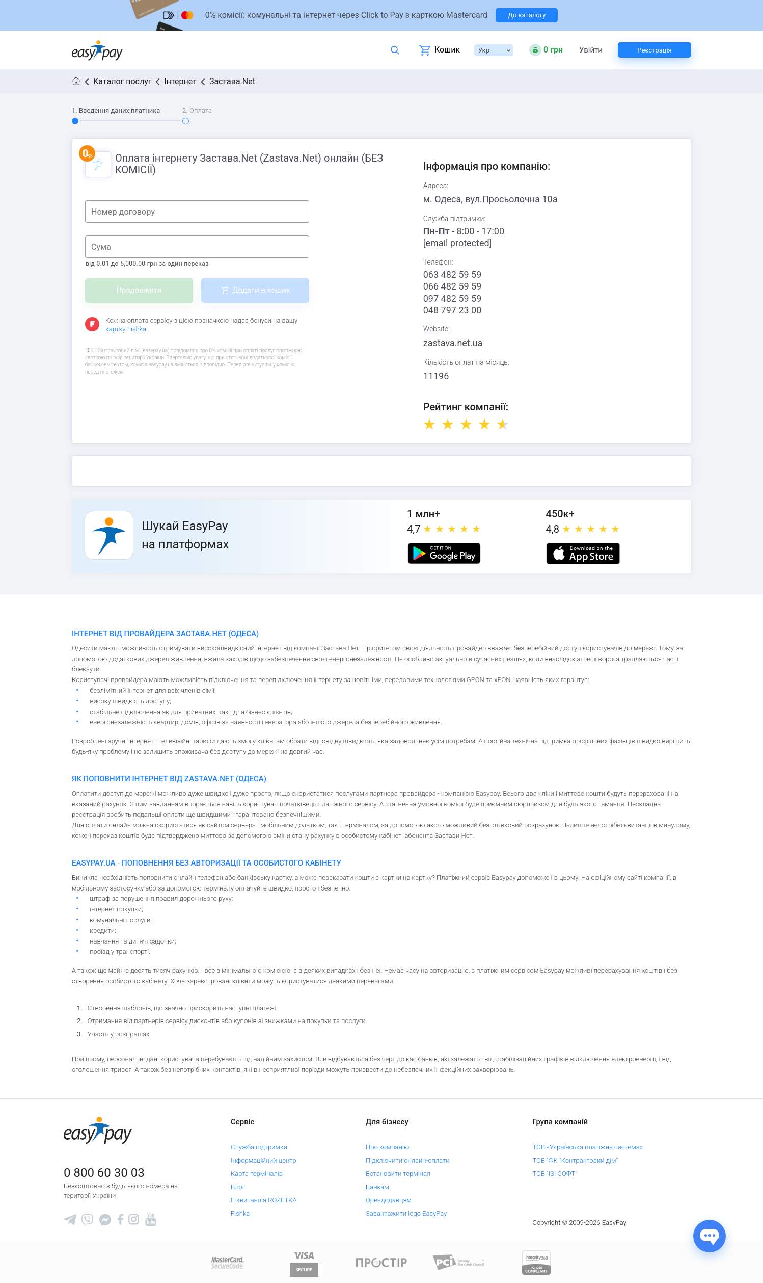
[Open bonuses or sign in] (546, 50)
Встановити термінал (398, 1173)
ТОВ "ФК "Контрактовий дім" (575, 1160)
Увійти (591, 50)
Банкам (377, 1187)
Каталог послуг (122, 81)
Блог (238, 1187)
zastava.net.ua (453, 342)
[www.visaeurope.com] (304, 1262)
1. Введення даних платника (116, 110)
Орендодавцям (389, 1200)
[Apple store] (583, 553)
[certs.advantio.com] (536, 1262)
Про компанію (387, 1147)
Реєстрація (654, 50)
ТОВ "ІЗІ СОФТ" (555, 1173)
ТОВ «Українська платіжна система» (588, 1147)
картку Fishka (125, 329)
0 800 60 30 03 (104, 1173)
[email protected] (457, 243)
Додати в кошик (261, 290)
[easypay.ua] (97, 50)
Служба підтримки (259, 1147)
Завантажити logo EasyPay (406, 1213)
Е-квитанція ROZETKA (264, 1200)
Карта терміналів (257, 1173)
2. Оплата (197, 110)
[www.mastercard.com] (227, 1262)
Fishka (240, 1213)
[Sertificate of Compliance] (458, 1262)
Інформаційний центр (263, 1160)
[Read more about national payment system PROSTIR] (381, 1262)
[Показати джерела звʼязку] (709, 1236)
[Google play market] (444, 553)
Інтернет (180, 81)
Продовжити (138, 290)
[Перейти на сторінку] (381, 15)
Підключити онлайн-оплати (408, 1160)
